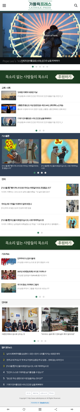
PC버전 (51, 393)
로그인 (28, 393)
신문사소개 (43, 393)
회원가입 (35, 393)
